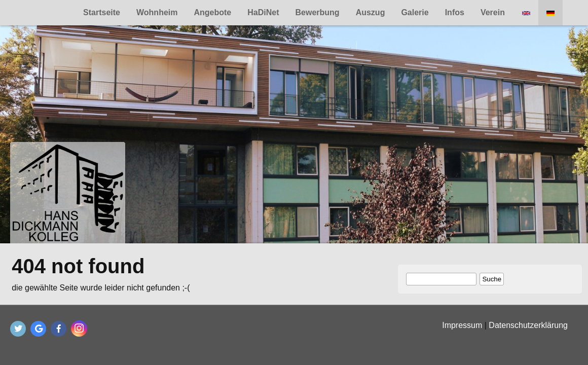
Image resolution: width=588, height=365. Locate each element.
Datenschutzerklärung (528, 325)
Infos (454, 12)
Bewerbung (318, 12)
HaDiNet (263, 12)
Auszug (370, 12)
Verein (493, 12)
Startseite (101, 12)
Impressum (462, 325)
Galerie (414, 12)
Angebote (212, 12)
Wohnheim (156, 12)
